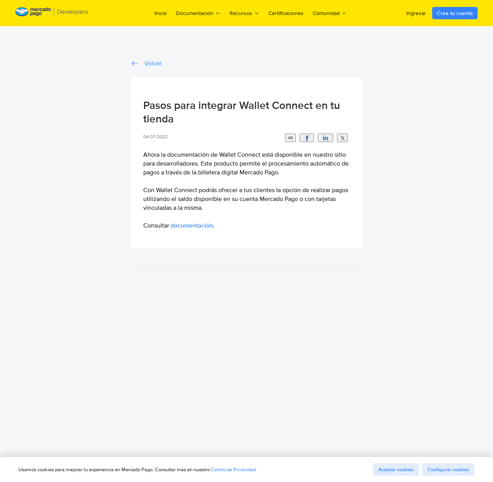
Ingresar (416, 13)
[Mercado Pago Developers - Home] (51, 13)
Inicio (160, 13)
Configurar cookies (448, 469)
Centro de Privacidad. (234, 469)
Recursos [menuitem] (244, 13)
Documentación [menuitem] (198, 13)
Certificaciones (286, 13)
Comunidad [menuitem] (330, 13)
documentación (192, 225)
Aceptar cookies (396, 469)
